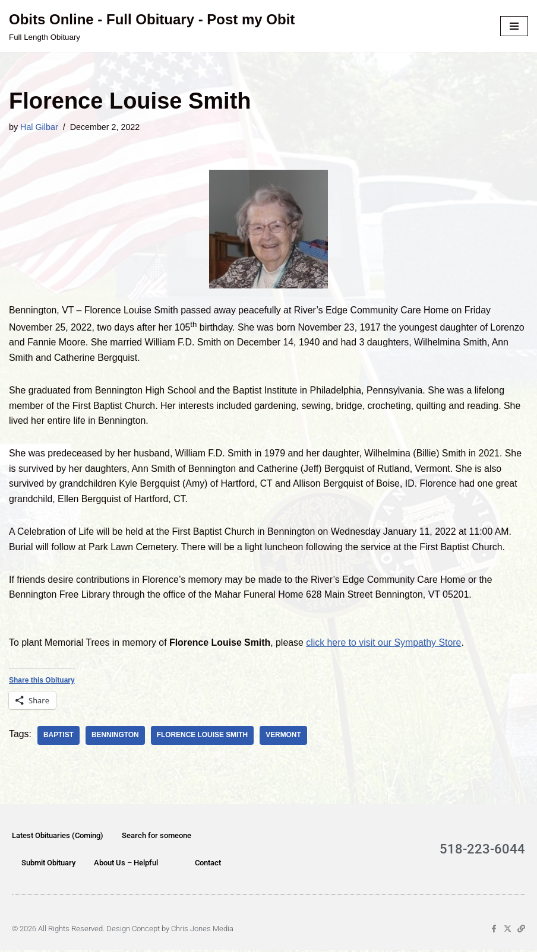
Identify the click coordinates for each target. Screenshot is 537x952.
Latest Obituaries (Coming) (57, 837)
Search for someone (156, 837)
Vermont (285, 737)
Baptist (58, 737)
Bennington (116, 737)
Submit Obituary (48, 864)
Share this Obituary (42, 682)
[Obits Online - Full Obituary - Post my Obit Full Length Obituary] (152, 26)
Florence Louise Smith (203, 737)
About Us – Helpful (126, 864)
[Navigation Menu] (514, 26)
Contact (208, 864)
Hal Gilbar (39, 127)
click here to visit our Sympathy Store (386, 644)
